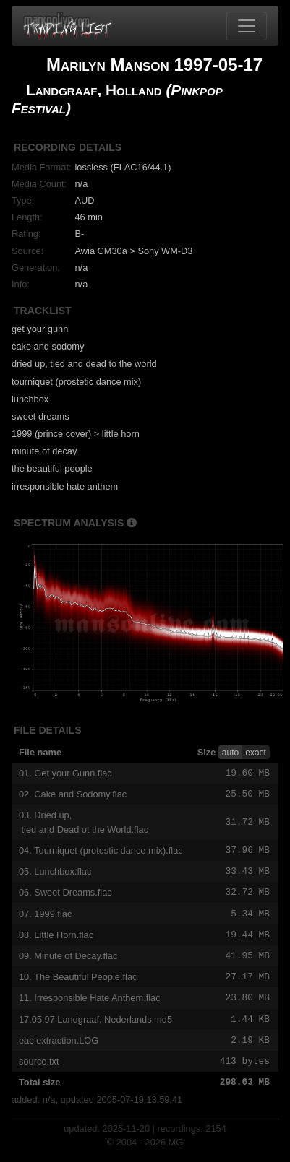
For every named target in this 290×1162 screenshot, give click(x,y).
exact (255, 752)
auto (230, 752)
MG (176, 1150)
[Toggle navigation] (246, 26)
